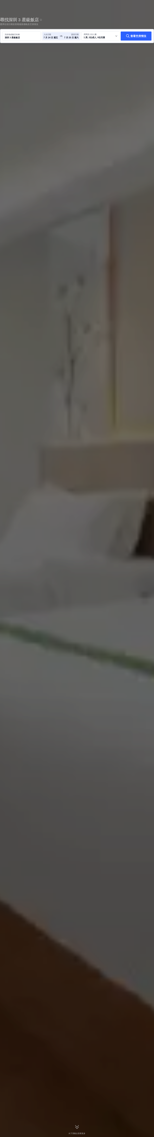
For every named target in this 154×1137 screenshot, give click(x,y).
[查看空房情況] (136, 36)
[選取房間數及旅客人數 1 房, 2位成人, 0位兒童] (100, 36)
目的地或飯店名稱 (12, 34)
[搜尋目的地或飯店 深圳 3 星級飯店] (22, 36)
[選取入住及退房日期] (51, 36)
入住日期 (47, 34)
